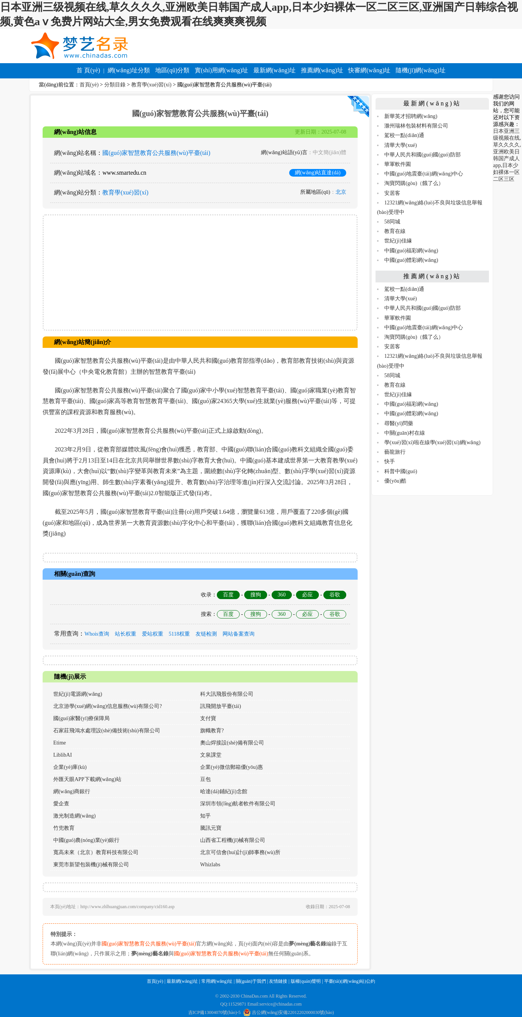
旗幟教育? (212, 730)
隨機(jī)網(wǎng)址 (421, 70)
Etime (59, 743)
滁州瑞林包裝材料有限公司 (416, 126)
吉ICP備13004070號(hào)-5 (214, 1012)
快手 (389, 461)
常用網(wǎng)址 (217, 981)
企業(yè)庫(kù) (70, 767)
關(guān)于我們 (251, 981)
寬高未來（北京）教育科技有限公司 (95, 852)
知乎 (205, 816)
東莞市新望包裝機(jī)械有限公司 (91, 864)
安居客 (392, 193)
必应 (307, 595)
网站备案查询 (239, 634)
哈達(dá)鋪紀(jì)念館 (223, 791)
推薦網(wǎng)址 (322, 70)
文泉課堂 (210, 755)
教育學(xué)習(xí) (151, 85)
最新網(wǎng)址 (274, 70)
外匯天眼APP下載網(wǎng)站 (87, 779)
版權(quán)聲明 (306, 981)
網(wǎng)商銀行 (71, 791)
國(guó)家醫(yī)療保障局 (81, 718)
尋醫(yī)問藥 (398, 423)
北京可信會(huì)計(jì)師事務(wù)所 (240, 852)
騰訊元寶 (210, 828)
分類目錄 (115, 85)
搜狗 (255, 595)
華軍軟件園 (397, 164)
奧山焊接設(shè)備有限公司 (232, 743)
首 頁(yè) (88, 70)
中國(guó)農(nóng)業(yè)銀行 (86, 840)
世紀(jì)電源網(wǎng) (77, 694)
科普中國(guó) (400, 471)
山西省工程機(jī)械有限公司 (232, 840)
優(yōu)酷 (395, 481)
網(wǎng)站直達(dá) (318, 172)
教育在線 (395, 231)
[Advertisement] (200, 272)
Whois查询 (96, 634)
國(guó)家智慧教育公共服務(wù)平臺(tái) (156, 153)
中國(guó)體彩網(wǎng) (411, 260)
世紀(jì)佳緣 (398, 241)
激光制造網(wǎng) (74, 816)
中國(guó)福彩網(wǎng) (411, 250)
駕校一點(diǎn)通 (404, 135)
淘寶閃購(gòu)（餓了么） (414, 183)
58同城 (392, 222)
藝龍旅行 (395, 452)
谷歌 (334, 595)
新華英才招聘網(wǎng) (410, 116)
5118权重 (179, 634)
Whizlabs (210, 864)
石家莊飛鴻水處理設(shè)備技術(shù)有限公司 (106, 730)
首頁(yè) (89, 85)
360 (282, 595)
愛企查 (61, 804)
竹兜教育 (64, 828)
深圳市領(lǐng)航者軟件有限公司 (237, 804)
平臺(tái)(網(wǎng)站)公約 (350, 981)
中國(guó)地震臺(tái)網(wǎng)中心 (423, 174)
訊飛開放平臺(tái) (220, 706)
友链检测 (206, 634)
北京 (341, 192)
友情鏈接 (278, 981)
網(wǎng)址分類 (129, 70)
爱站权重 (152, 634)
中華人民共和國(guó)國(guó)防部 (422, 155)
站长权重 (125, 634)
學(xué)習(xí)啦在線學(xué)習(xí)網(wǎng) (432, 442)
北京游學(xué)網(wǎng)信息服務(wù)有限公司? (107, 706)
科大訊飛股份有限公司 (226, 694)
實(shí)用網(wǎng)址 (221, 70)
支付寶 (208, 718)
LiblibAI (62, 755)
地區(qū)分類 (172, 70)
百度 (228, 595)
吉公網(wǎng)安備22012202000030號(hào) (288, 1012)
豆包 (205, 779)
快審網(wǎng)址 (369, 70)
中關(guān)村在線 (404, 433)
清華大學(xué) (400, 145)
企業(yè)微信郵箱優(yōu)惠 (231, 767)
